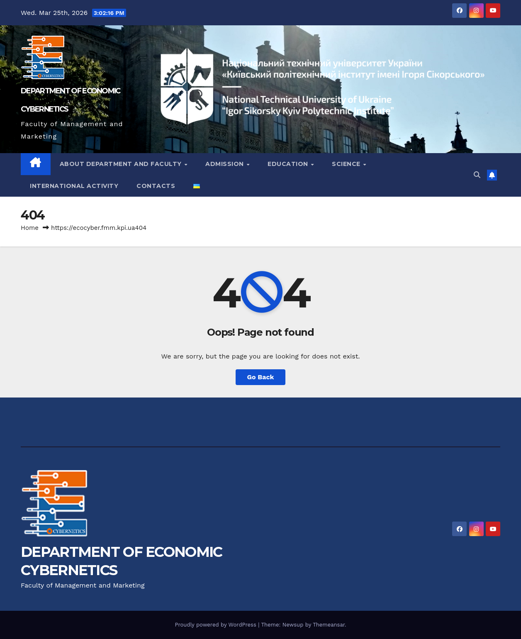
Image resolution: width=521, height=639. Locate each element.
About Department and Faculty (122, 164)
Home (30, 228)
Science (347, 164)
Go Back (260, 377)
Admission (225, 164)
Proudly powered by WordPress (216, 625)
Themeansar (329, 625)
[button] (477, 175)
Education (289, 164)
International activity (74, 186)
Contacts (155, 186)
